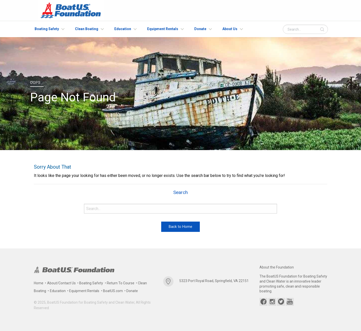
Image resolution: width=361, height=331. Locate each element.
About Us (229, 29)
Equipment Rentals (162, 29)
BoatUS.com (113, 291)
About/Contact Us (61, 283)
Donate (200, 29)
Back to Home (180, 226)
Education (122, 29)
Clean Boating (86, 29)
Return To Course (120, 283)
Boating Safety (47, 29)
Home (38, 283)
